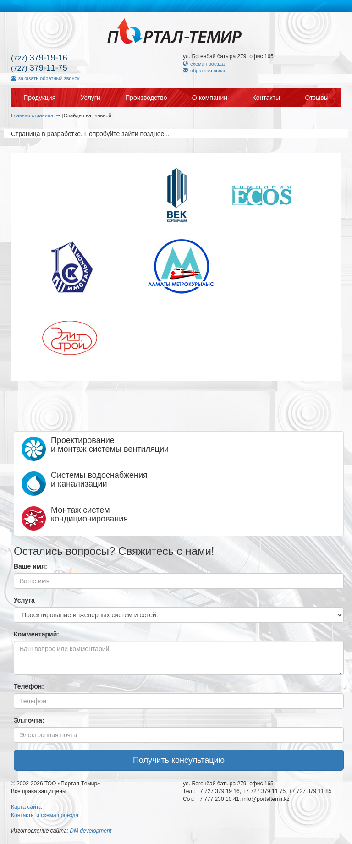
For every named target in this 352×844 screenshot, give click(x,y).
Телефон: (29, 686)
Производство (146, 97)
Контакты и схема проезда (44, 815)
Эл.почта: (29, 720)
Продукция (39, 97)
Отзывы (316, 97)
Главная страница (32, 115)
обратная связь (204, 70)
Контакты (266, 97)
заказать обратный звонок (45, 78)
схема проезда (204, 63)
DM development (90, 831)
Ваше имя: (30, 566)
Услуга (24, 600)
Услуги (90, 97)
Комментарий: (36, 634)
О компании (209, 97)
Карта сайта (26, 807)
